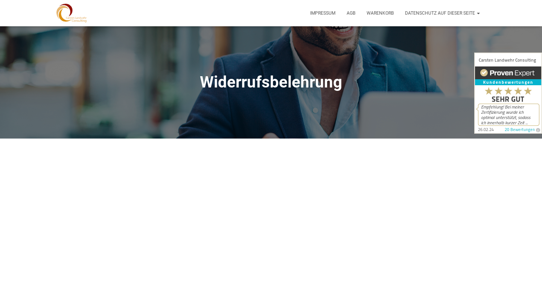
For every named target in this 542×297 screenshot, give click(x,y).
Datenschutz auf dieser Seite (442, 13)
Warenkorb (380, 13)
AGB (351, 13)
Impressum (322, 13)
